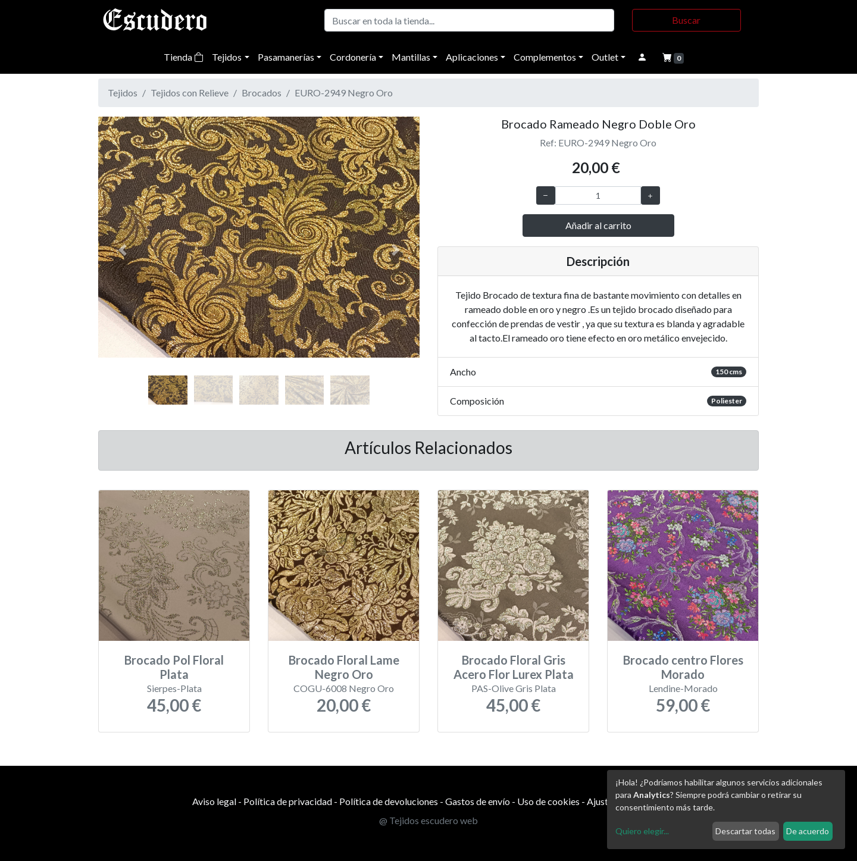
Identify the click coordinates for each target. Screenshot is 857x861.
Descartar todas (745, 831)
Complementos (545, 56)
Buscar (686, 20)
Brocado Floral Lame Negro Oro (344, 667)
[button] (122, 250)
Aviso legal (214, 801)
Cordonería (353, 56)
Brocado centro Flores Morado (683, 667)
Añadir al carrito (598, 225)
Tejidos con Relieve (190, 92)
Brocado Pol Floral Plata (174, 667)
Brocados (262, 92)
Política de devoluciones (388, 801)
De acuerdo (807, 831)
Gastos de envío (477, 801)
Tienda (184, 56)
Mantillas (411, 56)
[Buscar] (469, 20)
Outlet (605, 56)
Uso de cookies (548, 801)
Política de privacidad (287, 801)
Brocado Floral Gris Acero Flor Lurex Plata (513, 667)
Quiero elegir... (642, 831)
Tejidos (227, 56)
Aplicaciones (472, 56)
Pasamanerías (286, 56)
